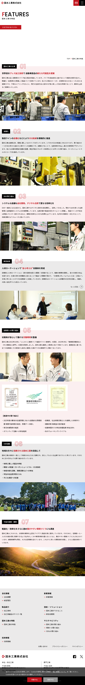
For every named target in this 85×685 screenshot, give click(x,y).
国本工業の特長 (10, 624)
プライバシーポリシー (60, 646)
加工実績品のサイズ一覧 (13, 614)
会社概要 (7, 597)
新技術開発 (50, 614)
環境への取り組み (52, 628)
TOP (68, 58)
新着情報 (49, 597)
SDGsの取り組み (52, 631)
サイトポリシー (77, 646)
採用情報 (7, 641)
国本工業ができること (54, 611)
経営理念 (7, 600)
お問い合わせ (43, 646)
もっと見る (74, 287)
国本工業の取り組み (53, 624)
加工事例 (7, 611)
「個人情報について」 (59, 672)
